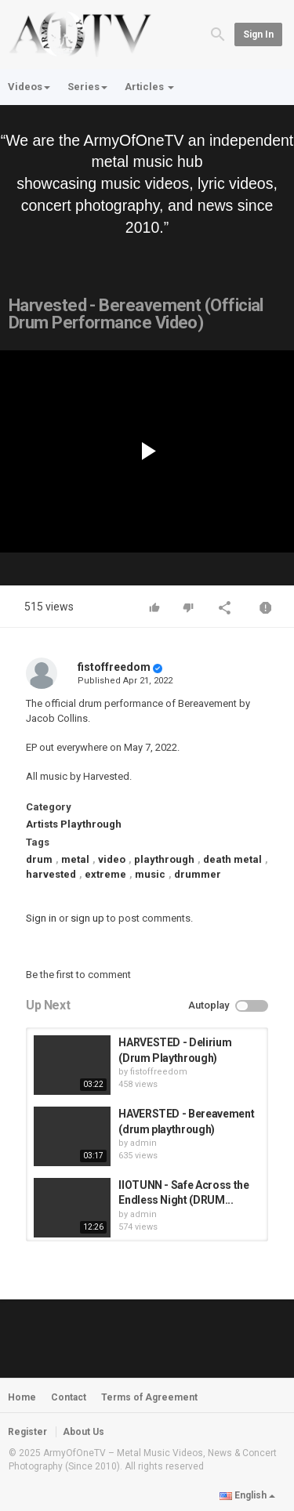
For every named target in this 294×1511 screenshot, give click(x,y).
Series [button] (87, 86)
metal (75, 859)
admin (143, 1143)
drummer (197, 874)
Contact (68, 1397)
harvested (51, 874)
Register (27, 1431)
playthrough (164, 859)
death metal (232, 859)
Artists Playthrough (74, 824)
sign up (87, 918)
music (150, 874)
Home (22, 1397)
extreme (105, 874)
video (111, 859)
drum (39, 859)
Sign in (258, 34)
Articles (149, 86)
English (247, 1495)
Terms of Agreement (149, 1397)
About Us (83, 1431)
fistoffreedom (114, 667)
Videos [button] (29, 86)
